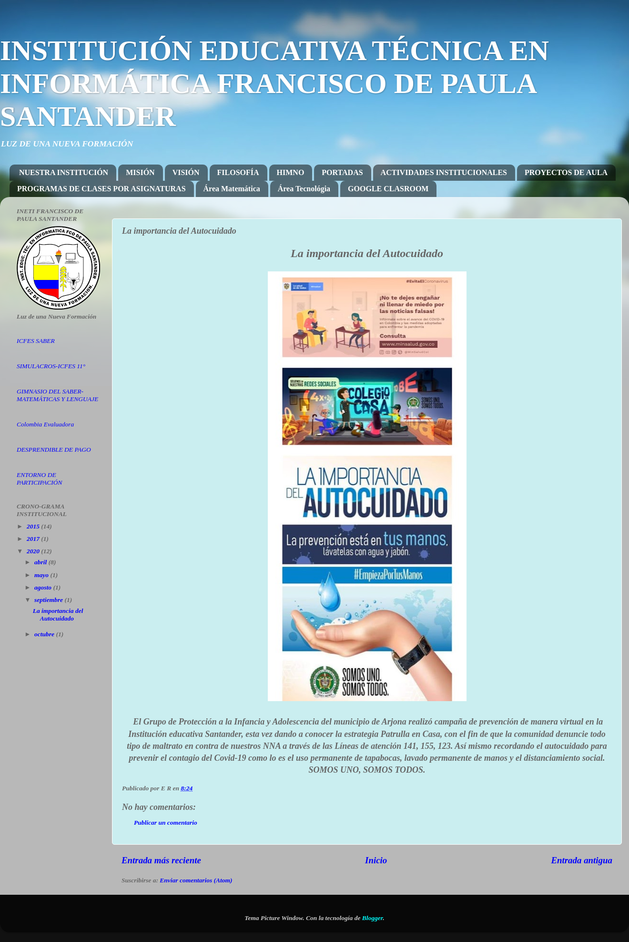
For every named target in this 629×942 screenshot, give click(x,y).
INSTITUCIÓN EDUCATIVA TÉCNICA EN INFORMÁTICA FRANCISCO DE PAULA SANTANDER (274, 83)
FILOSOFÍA (238, 172)
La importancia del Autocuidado (58, 614)
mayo (42, 575)
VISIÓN (186, 172)
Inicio (376, 860)
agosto (43, 587)
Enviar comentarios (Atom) (196, 880)
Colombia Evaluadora (45, 424)
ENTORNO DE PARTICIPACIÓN (39, 478)
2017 (34, 538)
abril (41, 562)
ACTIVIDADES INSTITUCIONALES (444, 172)
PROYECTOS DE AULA (566, 172)
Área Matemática (231, 189)
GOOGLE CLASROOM (388, 189)
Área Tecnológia (304, 189)
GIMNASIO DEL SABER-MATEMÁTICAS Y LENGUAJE (57, 395)
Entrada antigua (581, 860)
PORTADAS (342, 172)
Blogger (372, 917)
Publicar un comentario (165, 822)
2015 (34, 526)
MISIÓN (140, 172)
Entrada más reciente (161, 860)
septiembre (49, 599)
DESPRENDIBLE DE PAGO (54, 449)
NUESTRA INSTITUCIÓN (63, 172)
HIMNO (290, 172)
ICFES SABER (36, 340)
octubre (45, 634)
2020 (34, 551)
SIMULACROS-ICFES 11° (51, 366)
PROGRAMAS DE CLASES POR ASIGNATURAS (101, 189)
